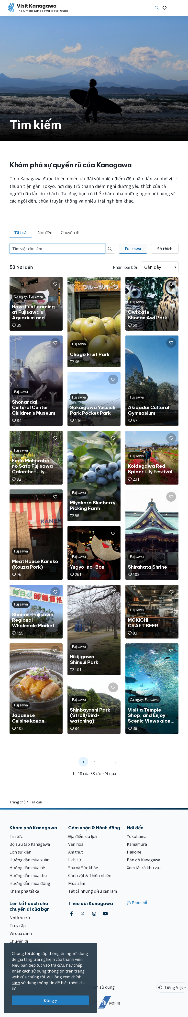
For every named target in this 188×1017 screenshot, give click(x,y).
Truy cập (18, 925)
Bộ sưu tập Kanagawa (30, 844)
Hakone (134, 852)
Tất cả (20, 232)
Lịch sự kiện (20, 852)
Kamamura (137, 844)
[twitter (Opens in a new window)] (82, 914)
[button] (164, 8)
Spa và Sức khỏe (83, 867)
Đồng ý (50, 1000)
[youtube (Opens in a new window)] (105, 914)
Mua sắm (76, 883)
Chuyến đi (70, 232)
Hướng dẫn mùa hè (27, 867)
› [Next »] (115, 761)
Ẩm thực (75, 852)
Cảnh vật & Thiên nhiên (89, 875)
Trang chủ (18, 802)
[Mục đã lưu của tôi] (164, 8)
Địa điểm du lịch (82, 836)
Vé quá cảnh (21, 933)
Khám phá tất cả (24, 891)
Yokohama (136, 836)
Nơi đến (45, 232)
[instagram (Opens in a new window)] (94, 914)
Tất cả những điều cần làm (92, 891)
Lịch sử (74, 860)
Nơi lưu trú (20, 917)
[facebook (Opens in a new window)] (71, 914)
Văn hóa (75, 844)
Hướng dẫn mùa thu (28, 875)
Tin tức (16, 836)
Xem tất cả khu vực (144, 867)
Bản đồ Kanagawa (143, 860)
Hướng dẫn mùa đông (30, 883)
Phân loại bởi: (125, 267)
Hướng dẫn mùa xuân (29, 860)
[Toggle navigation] (175, 8)
